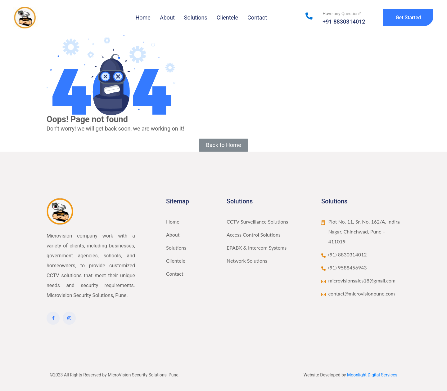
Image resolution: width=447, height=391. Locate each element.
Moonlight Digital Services (372, 374)
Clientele (227, 17)
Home (142, 17)
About (167, 17)
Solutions (195, 17)
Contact (257, 17)
